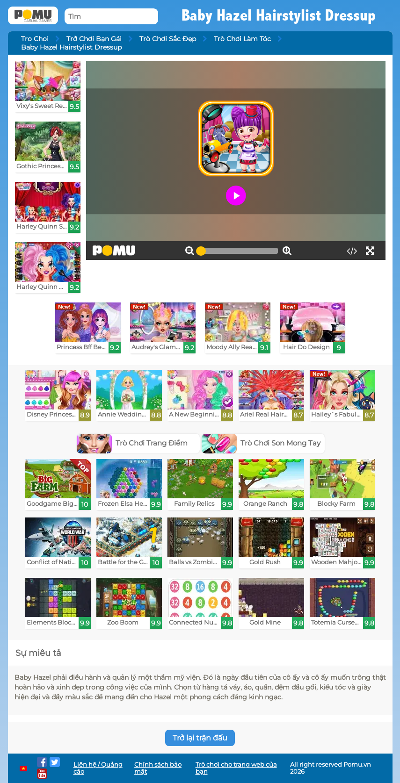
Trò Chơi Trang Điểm (132, 442)
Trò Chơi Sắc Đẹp (167, 39)
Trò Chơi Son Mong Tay (261, 442)
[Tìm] (111, 16)
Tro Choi (35, 39)
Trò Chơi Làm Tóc (242, 39)
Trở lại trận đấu (200, 737)
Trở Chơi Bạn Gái (94, 39)
